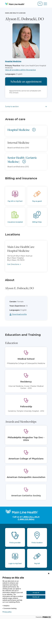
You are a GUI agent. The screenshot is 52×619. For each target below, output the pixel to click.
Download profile (23, 314)
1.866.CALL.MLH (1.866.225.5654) (29, 518)
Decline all (36, 597)
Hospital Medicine (13, 61)
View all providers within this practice (20, 70)
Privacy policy (7, 612)
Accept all (36, 592)
